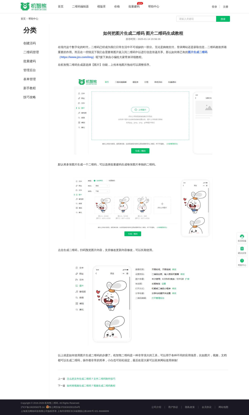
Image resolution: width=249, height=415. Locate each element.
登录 (214, 6)
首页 (60, 6)
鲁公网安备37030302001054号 (63, 407)
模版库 (101, 6)
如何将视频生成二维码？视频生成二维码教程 (91, 385)
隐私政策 (190, 407)
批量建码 (134, 6)
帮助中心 (153, 6)
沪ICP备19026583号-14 (32, 407)
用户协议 (173, 407)
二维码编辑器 (80, 6)
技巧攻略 (29, 97)
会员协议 (206, 407)
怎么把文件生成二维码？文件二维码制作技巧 (91, 378)
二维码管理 (31, 52)
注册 (225, 6)
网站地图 (223, 407)
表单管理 (29, 79)
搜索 (223, 19)
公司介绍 (156, 407)
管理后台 (29, 70)
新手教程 (29, 88)
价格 (117, 6)
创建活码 (29, 43)
